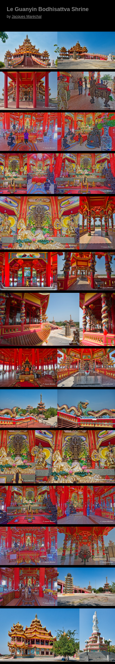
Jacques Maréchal (26, 16)
